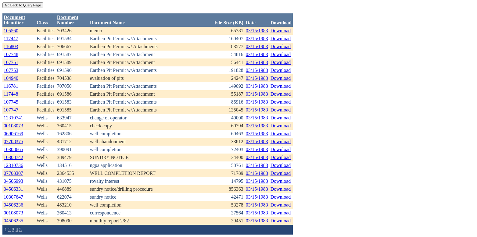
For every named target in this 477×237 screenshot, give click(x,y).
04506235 (13, 220)
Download (281, 30)
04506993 (13, 181)
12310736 (13, 165)
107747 (11, 109)
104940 (11, 78)
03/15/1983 (257, 30)
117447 (11, 38)
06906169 (13, 133)
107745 (11, 101)
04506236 (13, 204)
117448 (11, 94)
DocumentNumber (67, 20)
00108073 (13, 125)
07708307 (13, 173)
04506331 (13, 189)
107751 (11, 62)
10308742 (13, 157)
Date (251, 22)
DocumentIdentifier (14, 20)
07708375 (13, 141)
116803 (11, 46)
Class (42, 22)
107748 (11, 54)
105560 (11, 30)
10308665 (13, 149)
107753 (11, 70)
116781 (11, 86)
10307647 (13, 197)
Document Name (107, 22)
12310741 (13, 117)
